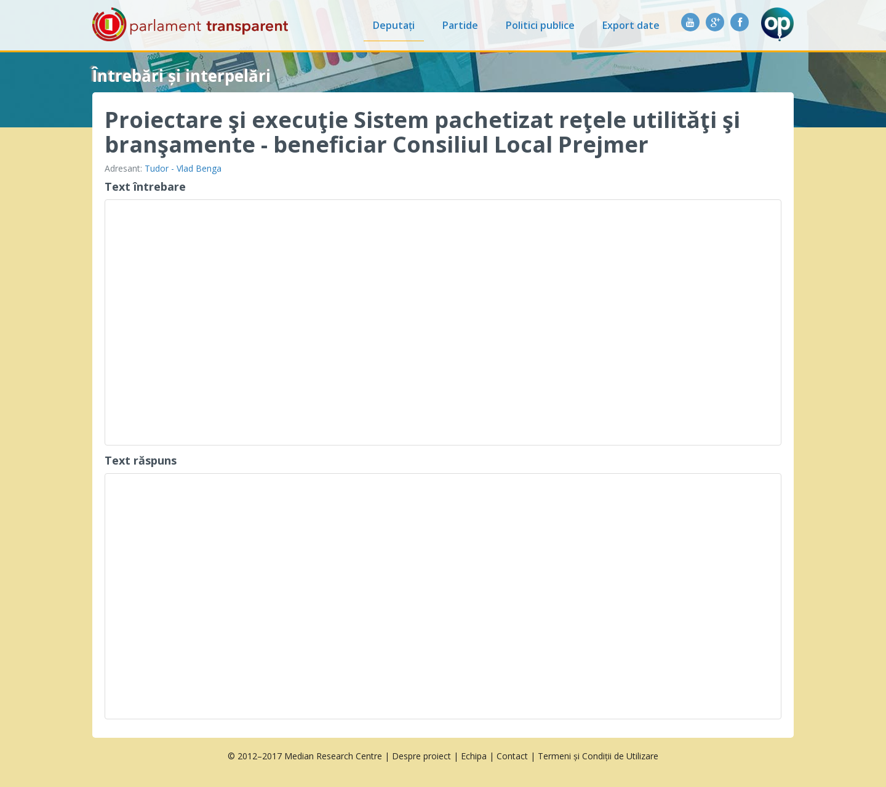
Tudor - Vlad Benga (183, 168)
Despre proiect (421, 756)
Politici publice (540, 25)
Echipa (474, 756)
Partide (460, 25)
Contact (512, 756)
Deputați (394, 25)
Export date (631, 25)
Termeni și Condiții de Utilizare (598, 756)
